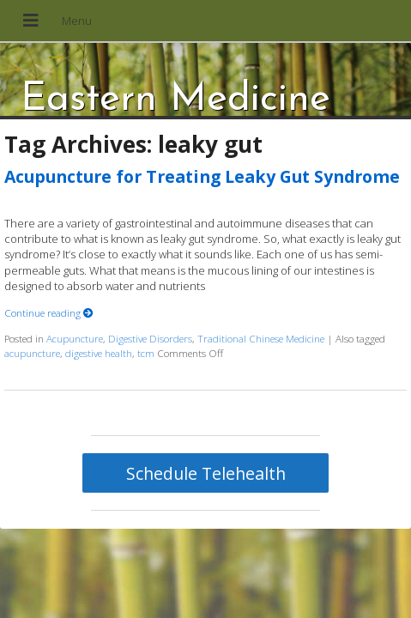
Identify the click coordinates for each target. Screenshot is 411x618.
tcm (145, 353)
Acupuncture (74, 338)
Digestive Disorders (150, 338)
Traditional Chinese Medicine (260, 338)
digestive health (98, 353)
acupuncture (32, 353)
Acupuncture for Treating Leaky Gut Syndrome (202, 176)
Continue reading (49, 312)
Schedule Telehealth (206, 473)
